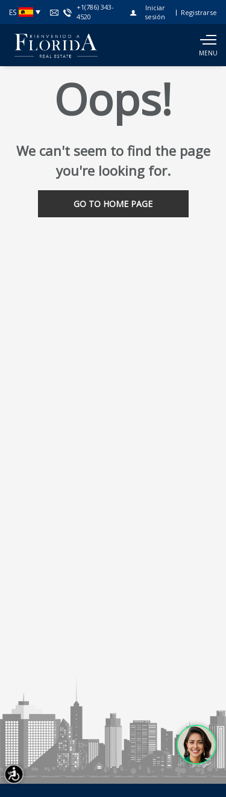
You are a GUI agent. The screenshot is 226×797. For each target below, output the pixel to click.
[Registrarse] (199, 12)
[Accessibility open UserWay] (14, 774)
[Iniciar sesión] (150, 12)
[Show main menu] (208, 45)
